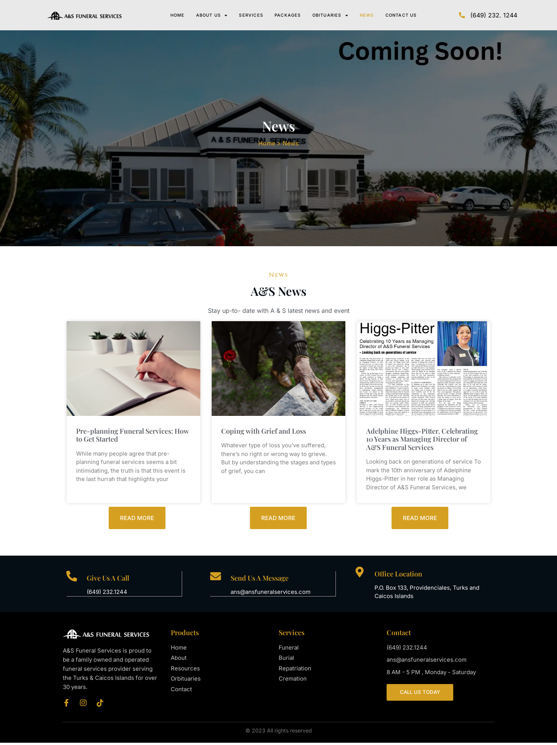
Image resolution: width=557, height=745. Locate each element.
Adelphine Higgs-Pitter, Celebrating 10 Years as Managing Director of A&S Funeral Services (422, 441)
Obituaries (330, 15)
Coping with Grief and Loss (263, 432)
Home (177, 15)
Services (251, 15)
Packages (288, 15)
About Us (212, 15)
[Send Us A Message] (216, 579)
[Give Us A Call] (72, 579)
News (367, 15)
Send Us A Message (260, 580)
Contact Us (401, 15)
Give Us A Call (109, 580)
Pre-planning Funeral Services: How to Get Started (132, 437)
